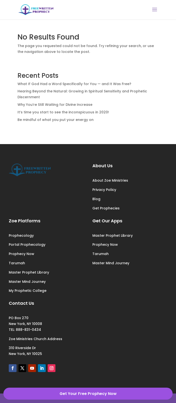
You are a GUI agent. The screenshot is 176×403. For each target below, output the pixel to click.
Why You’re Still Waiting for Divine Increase (55, 104)
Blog (96, 199)
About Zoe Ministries (110, 180)
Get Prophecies (106, 208)
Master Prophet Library (29, 272)
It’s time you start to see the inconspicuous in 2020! (63, 112)
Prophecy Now (21, 253)
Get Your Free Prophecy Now (88, 393)
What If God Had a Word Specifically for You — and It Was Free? (74, 83)
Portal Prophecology (27, 244)
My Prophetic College (27, 290)
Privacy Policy (104, 189)
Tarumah (17, 263)
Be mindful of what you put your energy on (56, 119)
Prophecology (21, 235)
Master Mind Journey (27, 281)
